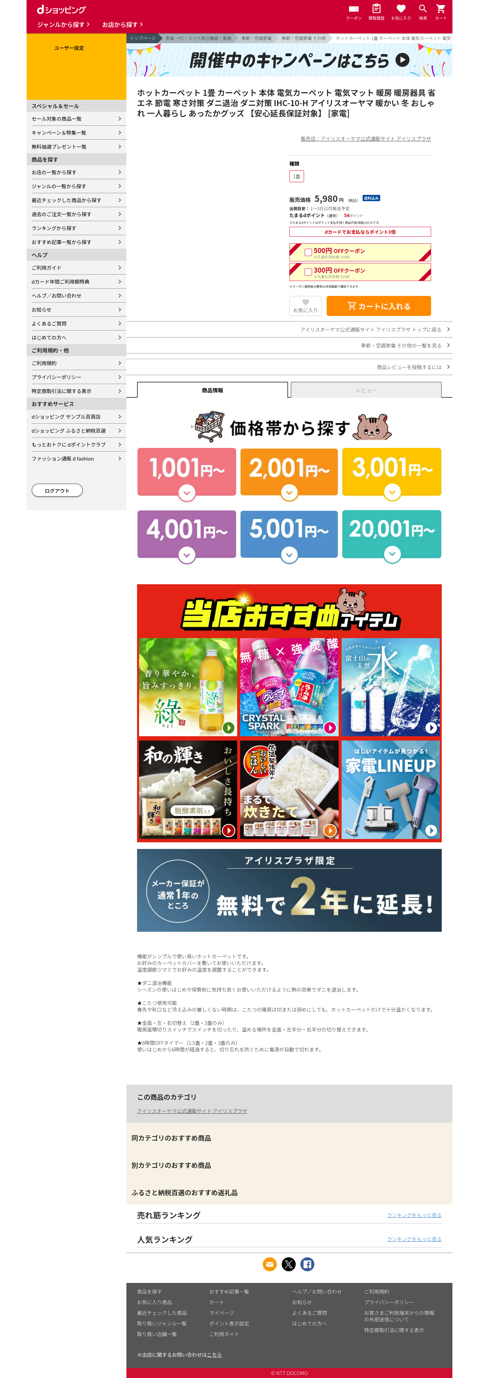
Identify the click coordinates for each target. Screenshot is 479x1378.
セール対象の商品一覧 (56, 118)
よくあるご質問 (49, 323)
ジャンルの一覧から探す (59, 186)
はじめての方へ (49, 337)
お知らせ (42, 309)
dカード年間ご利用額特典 (60, 281)
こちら (214, 1354)
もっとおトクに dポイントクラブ (69, 444)
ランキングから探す (54, 227)
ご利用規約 (44, 362)
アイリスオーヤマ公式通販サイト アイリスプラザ (192, 1110)
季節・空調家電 (256, 38)
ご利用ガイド (47, 267)
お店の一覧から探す (54, 172)
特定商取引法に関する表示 (61, 390)
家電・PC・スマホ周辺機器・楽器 (199, 38)
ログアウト (57, 490)
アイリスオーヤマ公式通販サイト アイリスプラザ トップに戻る (371, 329)
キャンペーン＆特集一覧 (59, 132)
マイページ (221, 1312)
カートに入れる (379, 306)
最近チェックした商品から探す (66, 200)
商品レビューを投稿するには (409, 366)
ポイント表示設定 (229, 1323)
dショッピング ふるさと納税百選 (69, 430)
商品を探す (149, 1291)
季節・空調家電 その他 (303, 38)
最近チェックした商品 (162, 1312)
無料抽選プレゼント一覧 (59, 146)
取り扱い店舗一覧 (157, 1333)
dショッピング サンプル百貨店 (66, 416)
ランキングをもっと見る (414, 1214)
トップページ (143, 38)
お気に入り (305, 310)
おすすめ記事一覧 (229, 1291)
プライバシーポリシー (56, 376)
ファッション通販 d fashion (63, 458)
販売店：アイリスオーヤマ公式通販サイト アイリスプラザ (366, 138)
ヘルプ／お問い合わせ (56, 295)
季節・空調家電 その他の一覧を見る (401, 345)
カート (216, 1302)
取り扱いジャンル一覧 (162, 1323)
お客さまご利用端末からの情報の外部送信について (399, 1316)
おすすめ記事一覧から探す (61, 241)
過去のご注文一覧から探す (61, 213)
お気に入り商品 (154, 1302)
